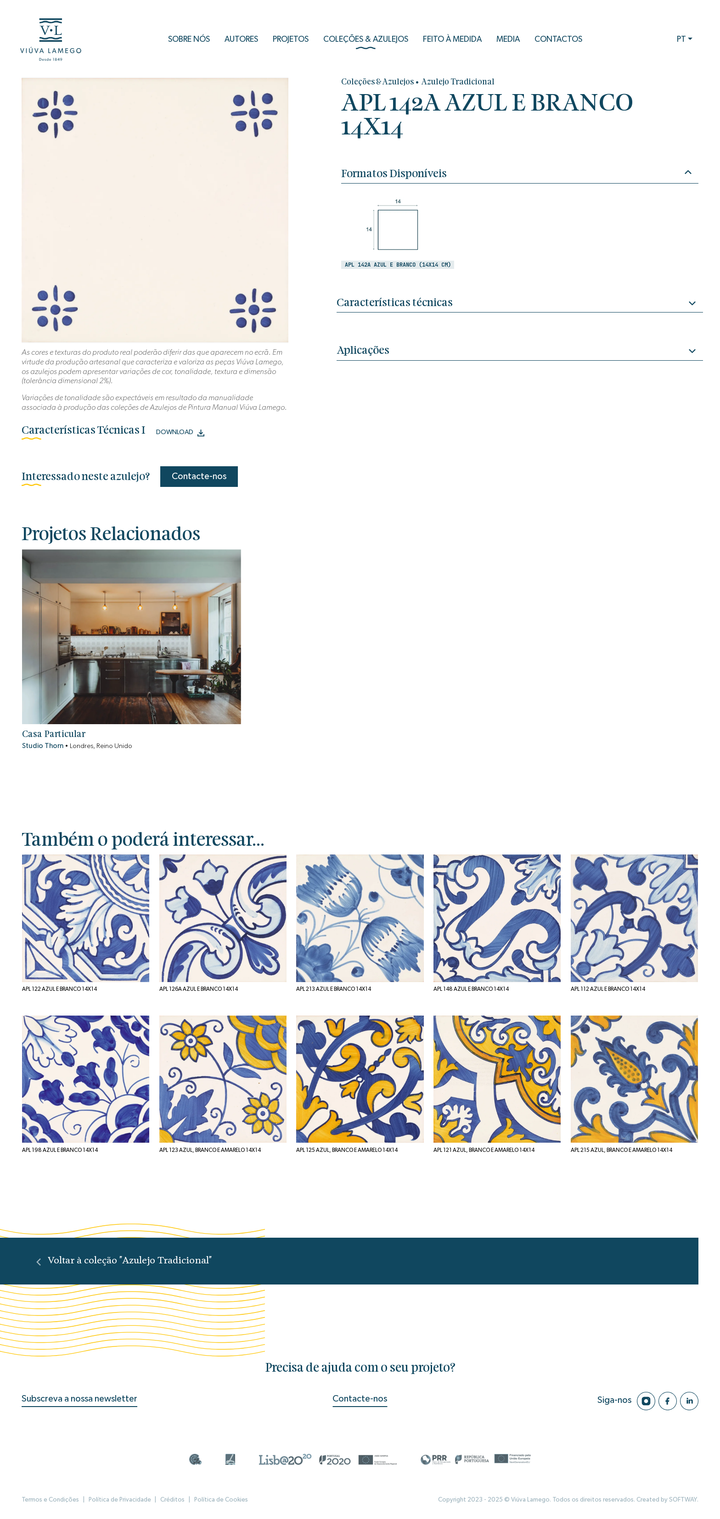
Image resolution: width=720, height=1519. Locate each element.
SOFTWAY (683, 1500)
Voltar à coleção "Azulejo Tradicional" (124, 1260)
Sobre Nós (189, 39)
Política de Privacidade (120, 1500)
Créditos (172, 1500)
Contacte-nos (199, 476)
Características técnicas (520, 304)
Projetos (291, 39)
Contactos (558, 39)
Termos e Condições (50, 1500)
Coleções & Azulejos (365, 42)
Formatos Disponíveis (516, 173)
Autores (241, 39)
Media (508, 39)
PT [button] (681, 39)
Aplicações (520, 352)
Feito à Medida (452, 39)
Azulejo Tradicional (458, 82)
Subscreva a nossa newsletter (79, 1398)
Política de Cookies (221, 1500)
